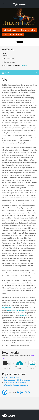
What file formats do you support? (15, 382)
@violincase (22, 315)
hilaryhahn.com (6, 308)
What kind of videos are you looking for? (16, 385)
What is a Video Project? (12, 377)
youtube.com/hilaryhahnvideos (16, 310)
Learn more (23, 65)
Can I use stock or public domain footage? (17, 380)
